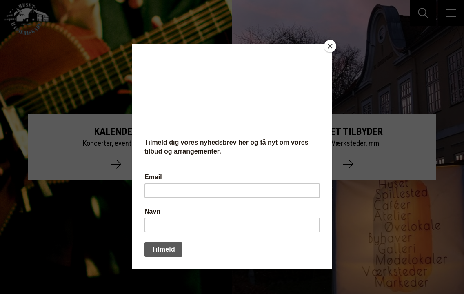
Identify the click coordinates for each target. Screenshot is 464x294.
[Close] (330, 46)
